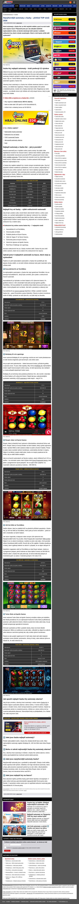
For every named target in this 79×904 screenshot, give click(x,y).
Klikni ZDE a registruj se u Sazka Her (17, 98)
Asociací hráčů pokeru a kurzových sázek (26, 888)
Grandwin (50, 8)
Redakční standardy (15, 901)
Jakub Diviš (19, 23)
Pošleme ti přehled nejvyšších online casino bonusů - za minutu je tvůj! (25, 842)
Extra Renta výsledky (59, 215)
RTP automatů (58, 185)
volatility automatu (12, 157)
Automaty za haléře (59, 188)
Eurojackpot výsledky (59, 211)
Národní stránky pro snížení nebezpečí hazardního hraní (57, 898)
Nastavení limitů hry (59, 229)
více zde (25, 790)
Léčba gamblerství (59, 231)
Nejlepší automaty (59, 176)
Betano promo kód (59, 141)
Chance (26, 8)
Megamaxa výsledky (59, 208)
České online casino (59, 116)
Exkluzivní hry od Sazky (12, 134)
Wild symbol (46, 539)
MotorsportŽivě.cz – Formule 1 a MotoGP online (16, 872)
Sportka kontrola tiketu (59, 218)
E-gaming (42, 402)
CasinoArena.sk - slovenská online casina (37, 878)
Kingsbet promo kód (59, 144)
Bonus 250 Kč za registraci (60, 167)
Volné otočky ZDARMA (60, 155)
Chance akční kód (59, 123)
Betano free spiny (58, 172)
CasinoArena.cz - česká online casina (36, 860)
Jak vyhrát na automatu (60, 178)
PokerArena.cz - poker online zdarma (36, 867)
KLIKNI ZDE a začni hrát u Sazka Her (37, 732)
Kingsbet (5, 10)
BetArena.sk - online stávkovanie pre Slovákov (15, 874)
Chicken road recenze (59, 197)
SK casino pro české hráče (60, 183)
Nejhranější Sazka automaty (13, 132)
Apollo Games (41, 664)
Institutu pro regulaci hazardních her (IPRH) (52, 887)
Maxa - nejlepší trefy (59, 220)
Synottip (15, 8)
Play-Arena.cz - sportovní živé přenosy (37, 872)
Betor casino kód (58, 125)
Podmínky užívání (25, 901)
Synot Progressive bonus (40, 460)
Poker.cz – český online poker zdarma (37, 870)
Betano (40, 8)
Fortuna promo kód (59, 139)
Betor (31, 8)
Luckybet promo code (59, 130)
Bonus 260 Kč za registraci (60, 158)
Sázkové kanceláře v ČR (60, 112)
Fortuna (5, 8)
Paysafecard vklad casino (60, 192)
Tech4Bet (43, 579)
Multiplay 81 (39, 366)
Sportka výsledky (58, 206)
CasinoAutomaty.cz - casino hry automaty (37, 865)
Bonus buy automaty (59, 199)
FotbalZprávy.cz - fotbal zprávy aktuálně (14, 865)
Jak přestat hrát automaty (60, 227)
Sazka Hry (21, 8)
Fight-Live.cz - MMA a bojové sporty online (14, 863)
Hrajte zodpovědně (7, 891)
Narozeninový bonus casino (61, 160)
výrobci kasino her (8, 217)
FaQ (6, 143)
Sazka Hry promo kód (59, 135)
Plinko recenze (58, 195)
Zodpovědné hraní (6, 888)
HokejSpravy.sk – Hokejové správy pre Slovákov (16, 880)
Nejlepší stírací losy (59, 222)
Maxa (10, 10)
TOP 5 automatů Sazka (12, 137)
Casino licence (58, 109)
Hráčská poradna (58, 234)
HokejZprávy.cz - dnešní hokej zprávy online (15, 867)
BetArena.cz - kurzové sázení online (13, 860)
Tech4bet (43, 319)
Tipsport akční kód (59, 128)
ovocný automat (19, 291)
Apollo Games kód (59, 146)
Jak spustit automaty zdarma (13, 140)
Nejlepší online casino (59, 121)
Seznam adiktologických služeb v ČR (32, 898)
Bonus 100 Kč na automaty (60, 162)
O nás (3, 901)
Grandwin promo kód (59, 137)
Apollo (35, 8)
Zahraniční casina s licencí (60, 118)
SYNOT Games (43, 488)
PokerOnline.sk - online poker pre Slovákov (38, 880)
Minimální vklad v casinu (60, 181)
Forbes (44, 8)
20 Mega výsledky (59, 213)
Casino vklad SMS (59, 190)
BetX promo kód (58, 132)
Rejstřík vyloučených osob (60, 102)
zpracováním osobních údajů (18, 847)
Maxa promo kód (58, 148)
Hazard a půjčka (58, 107)
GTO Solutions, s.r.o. (63, 901)
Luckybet (56, 8)
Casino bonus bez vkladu (60, 165)
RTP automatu (21, 378)
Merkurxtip (61, 8)
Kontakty (8, 901)
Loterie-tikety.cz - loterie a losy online (36, 863)
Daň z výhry (57, 100)
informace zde (29, 893)
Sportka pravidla (58, 204)
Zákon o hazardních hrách (60, 105)
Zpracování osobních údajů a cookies (37, 901)
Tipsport (10, 8)
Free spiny (57, 153)
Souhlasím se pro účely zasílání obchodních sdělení (23, 847)
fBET (70, 8)
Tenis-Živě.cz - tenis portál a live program (14, 870)
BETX (67, 8)
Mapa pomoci (43, 898)
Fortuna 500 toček (59, 169)
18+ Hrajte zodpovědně (52, 901)
